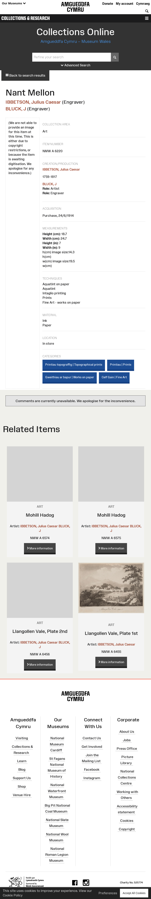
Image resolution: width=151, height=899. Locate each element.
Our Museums (14, 3)
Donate (107, 3)
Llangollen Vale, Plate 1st (111, 633)
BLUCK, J (16, 108)
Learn (21, 761)
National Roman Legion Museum (56, 854)
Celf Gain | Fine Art (114, 377)
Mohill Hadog (40, 515)
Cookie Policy (13, 895)
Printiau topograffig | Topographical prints (73, 364)
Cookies (126, 821)
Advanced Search (75, 65)
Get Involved (92, 747)
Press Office (127, 748)
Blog (21, 769)
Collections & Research (25, 18)
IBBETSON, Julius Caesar (33, 102)
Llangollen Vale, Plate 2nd (39, 631)
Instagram (91, 778)
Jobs (127, 740)
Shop (22, 786)
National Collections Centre (127, 777)
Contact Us (92, 738)
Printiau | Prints (120, 364)
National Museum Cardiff (57, 744)
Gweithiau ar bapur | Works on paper (69, 377)
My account (124, 3)
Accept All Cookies (134, 893)
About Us (126, 732)
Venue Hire (22, 795)
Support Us (22, 778)
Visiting (22, 738)
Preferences (108, 893)
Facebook (91, 769)
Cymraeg (143, 3)
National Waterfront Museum (57, 791)
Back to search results (25, 75)
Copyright (127, 829)
